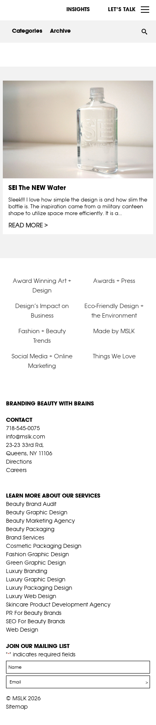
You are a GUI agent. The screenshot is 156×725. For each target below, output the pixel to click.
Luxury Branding (26, 571)
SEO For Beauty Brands (35, 621)
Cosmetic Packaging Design (43, 545)
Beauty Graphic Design (36, 512)
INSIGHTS (78, 9)
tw (22, 480)
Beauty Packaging (30, 529)
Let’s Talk (122, 9)
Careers (16, 470)
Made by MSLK (114, 331)
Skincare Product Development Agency (58, 604)
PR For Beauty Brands (34, 612)
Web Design (22, 629)
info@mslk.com (25, 436)
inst (46, 480)
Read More (25, 225)
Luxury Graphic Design (35, 579)
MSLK (36, 9)
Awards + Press (114, 280)
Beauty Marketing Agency (40, 520)
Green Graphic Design (36, 562)
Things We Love (114, 356)
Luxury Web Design (31, 596)
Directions (19, 461)
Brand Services (25, 537)
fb (9, 480)
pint (34, 480)
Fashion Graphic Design (37, 554)
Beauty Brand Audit (31, 504)
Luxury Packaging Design (39, 587)
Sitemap (17, 706)
